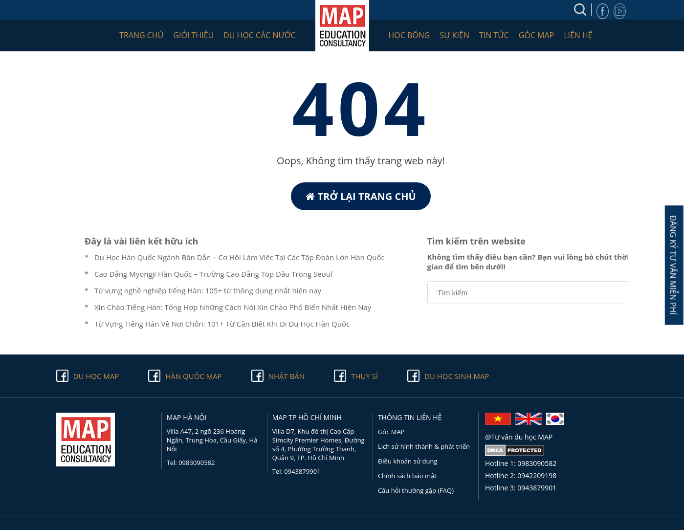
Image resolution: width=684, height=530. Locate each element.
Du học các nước (259, 35)
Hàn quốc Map (193, 376)
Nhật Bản (286, 376)
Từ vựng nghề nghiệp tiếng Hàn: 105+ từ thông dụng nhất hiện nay (207, 290)
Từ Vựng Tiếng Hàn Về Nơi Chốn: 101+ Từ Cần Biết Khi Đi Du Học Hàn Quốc (222, 324)
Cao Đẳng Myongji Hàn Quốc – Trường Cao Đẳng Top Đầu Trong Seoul (213, 274)
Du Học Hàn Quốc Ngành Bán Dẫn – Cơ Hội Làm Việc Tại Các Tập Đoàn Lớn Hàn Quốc (239, 257)
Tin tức (494, 35)
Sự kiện (454, 35)
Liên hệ (578, 35)
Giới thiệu (193, 35)
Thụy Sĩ (364, 376)
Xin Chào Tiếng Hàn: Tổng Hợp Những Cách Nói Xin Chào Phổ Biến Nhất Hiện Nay (232, 307)
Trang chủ (141, 35)
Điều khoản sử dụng (408, 461)
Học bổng (409, 35)
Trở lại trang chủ (361, 196)
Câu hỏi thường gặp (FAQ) (416, 490)
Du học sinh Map (456, 376)
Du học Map (96, 376)
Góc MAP (536, 35)
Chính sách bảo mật (407, 475)
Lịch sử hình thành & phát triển (424, 446)
